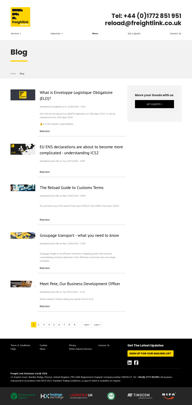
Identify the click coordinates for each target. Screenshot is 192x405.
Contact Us (175, 33)
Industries (57, 33)
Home (13, 73)
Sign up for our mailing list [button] (150, 353)
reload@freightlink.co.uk (143, 23)
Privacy (72, 345)
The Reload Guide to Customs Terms (72, 187)
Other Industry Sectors (80, 348)
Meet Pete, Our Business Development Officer (80, 283)
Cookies (43, 345)
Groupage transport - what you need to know (79, 235)
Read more (45, 131)
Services (16, 33)
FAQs (13, 348)
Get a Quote (134, 33)
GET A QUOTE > (154, 104)
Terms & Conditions (20, 345)
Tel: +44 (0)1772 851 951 (146, 16)
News (95, 33)
